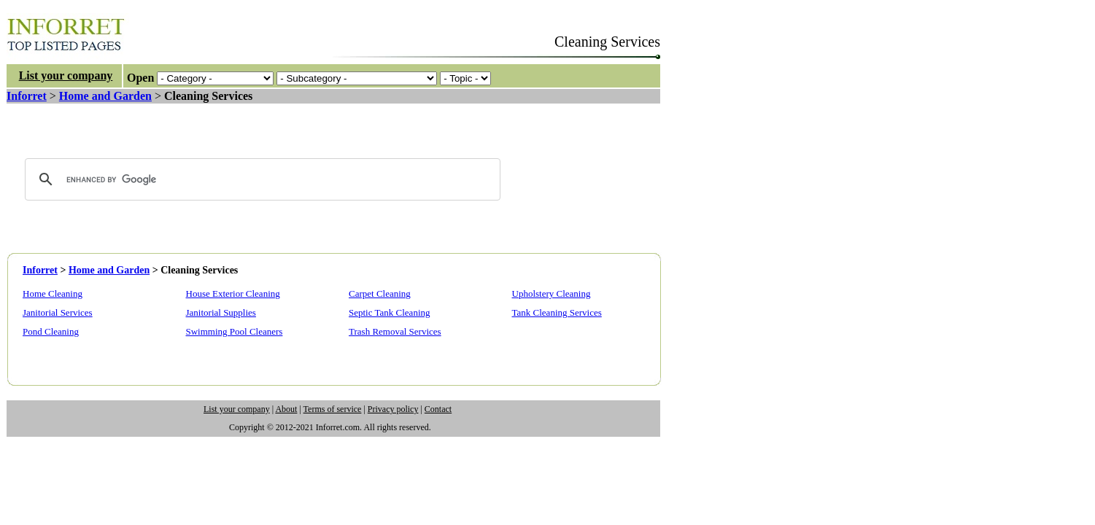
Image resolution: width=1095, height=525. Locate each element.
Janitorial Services (58, 312)
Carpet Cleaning (380, 293)
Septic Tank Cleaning (389, 312)
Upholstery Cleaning (551, 293)
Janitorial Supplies (221, 312)
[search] (260, 179)
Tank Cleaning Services (557, 312)
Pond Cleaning (51, 331)
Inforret (27, 96)
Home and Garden (105, 96)
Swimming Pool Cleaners (234, 331)
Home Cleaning (52, 293)
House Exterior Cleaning (233, 293)
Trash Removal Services (395, 331)
